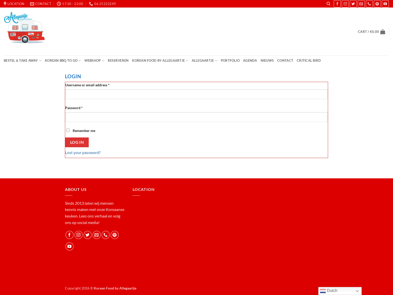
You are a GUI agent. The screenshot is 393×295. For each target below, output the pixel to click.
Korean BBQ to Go (63, 60)
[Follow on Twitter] (353, 3)
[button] (371, 31)
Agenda (250, 60)
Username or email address (94, 84)
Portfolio (230, 60)
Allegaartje (204, 60)
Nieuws (267, 60)
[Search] (328, 3)
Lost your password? (83, 152)
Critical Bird (309, 60)
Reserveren (118, 60)
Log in (77, 142)
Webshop (94, 60)
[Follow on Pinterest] (377, 3)
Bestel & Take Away (22, 60)
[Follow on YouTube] (385, 3)
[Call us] (369, 3)
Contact (285, 60)
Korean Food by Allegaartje (160, 60)
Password (81, 107)
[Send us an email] (361, 3)
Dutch (328, 291)
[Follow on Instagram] (345, 3)
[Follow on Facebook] (337, 3)
